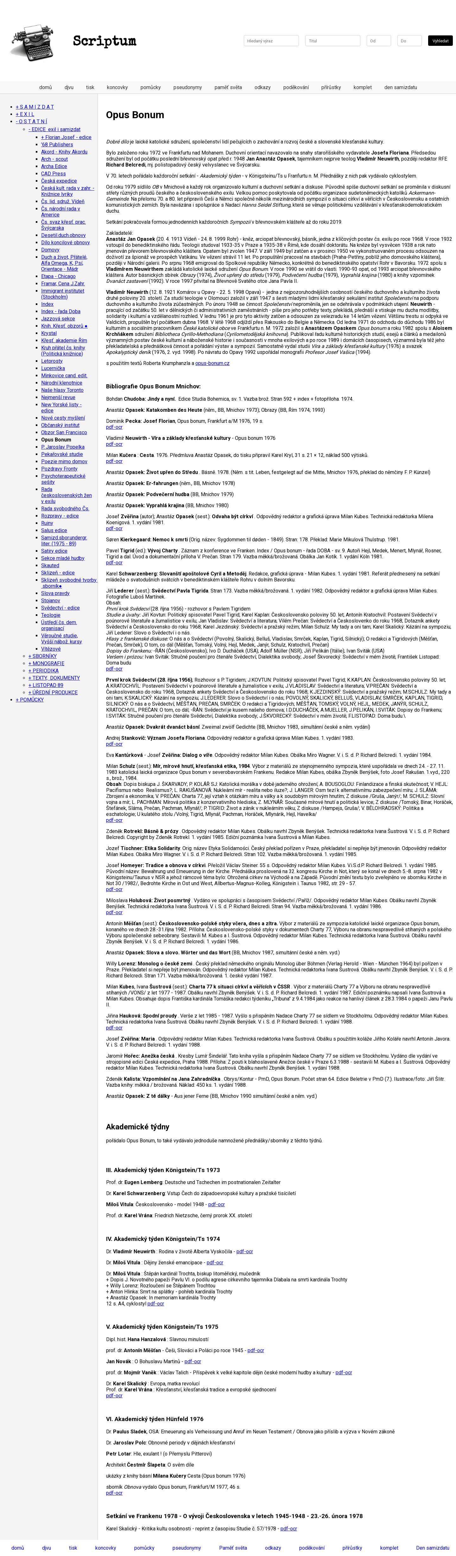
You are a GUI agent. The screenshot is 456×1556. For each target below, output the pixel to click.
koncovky (117, 87)
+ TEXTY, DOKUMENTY (54, 678)
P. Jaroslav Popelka (63, 447)
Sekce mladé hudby (63, 558)
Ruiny (47, 523)
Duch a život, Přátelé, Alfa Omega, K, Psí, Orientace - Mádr (64, 263)
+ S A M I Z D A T (35, 107)
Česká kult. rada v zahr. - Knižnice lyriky (67, 191)
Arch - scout (54, 159)
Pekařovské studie (62, 454)
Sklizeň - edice (58, 573)
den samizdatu (400, 87)
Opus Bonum (56, 440)
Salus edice (54, 530)
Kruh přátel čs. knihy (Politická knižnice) (63, 351)
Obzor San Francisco (64, 432)
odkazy (263, 87)
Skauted (50, 565)
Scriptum (71, 42)
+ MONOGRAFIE (46, 663)
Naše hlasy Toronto (62, 390)
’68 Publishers (57, 145)
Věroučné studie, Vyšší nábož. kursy (61, 639)
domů (45, 87)
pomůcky (151, 87)
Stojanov (50, 601)
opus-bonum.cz (212, 363)
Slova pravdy (55, 593)
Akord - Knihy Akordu (64, 152)
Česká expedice (59, 181)
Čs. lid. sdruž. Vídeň (63, 201)
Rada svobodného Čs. (65, 509)
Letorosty (52, 361)
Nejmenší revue (58, 397)
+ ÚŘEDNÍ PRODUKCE (53, 693)
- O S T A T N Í (31, 122)
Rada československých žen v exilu (66, 495)
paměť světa (228, 87)
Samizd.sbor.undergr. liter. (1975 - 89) (64, 541)
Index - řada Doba (60, 311)
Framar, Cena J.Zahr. (63, 284)
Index (47, 304)
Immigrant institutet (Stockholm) (62, 294)
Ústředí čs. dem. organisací (59, 625)
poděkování (296, 87)
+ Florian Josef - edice (66, 137)
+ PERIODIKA (43, 671)
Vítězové (51, 649)
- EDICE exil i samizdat (54, 129)
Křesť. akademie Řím (64, 340)
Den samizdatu (432, 1548)
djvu (69, 87)
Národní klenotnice (61, 383)
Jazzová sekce (58, 319)
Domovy (50, 250)
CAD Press (53, 174)
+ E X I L (25, 114)
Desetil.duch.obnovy (63, 235)
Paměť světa (233, 1548)
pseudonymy (188, 87)
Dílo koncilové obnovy (65, 243)
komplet (363, 87)
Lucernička (53, 368)
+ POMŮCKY (30, 700)
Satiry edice (54, 551)
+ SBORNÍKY (42, 656)
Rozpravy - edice (60, 516)
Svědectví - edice (60, 608)
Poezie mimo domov (64, 462)
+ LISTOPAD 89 (45, 685)
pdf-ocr (114, 427)
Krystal (49, 333)
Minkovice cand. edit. (64, 376)
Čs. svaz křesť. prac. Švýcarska (63, 225)
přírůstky (331, 87)
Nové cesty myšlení (63, 418)
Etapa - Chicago (58, 276)
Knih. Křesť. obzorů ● (64, 326)
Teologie (50, 615)
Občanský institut (60, 425)
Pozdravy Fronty (59, 469)
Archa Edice (54, 166)
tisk (90, 87)
